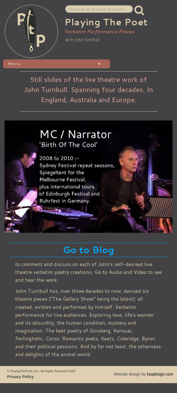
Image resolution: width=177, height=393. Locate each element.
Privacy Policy (20, 376)
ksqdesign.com (160, 374)
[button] (139, 10)
